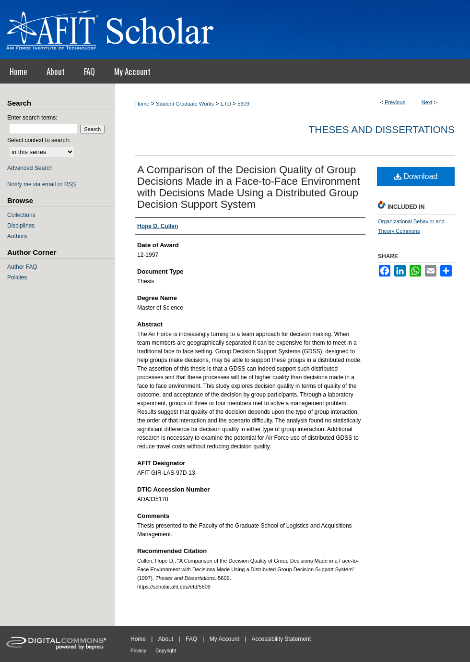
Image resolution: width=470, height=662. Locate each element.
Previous (395, 102)
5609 (243, 104)
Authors (17, 236)
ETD (226, 104)
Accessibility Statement (281, 639)
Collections (21, 215)
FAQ (191, 639)
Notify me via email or (41, 184)
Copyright (165, 650)
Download (416, 176)
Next (427, 102)
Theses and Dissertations (381, 129)
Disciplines (21, 225)
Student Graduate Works (185, 104)
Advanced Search (30, 168)
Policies (17, 277)
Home (142, 104)
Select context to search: (38, 140)
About (165, 639)
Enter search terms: (32, 117)
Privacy (138, 650)
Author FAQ (22, 267)
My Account (224, 639)
